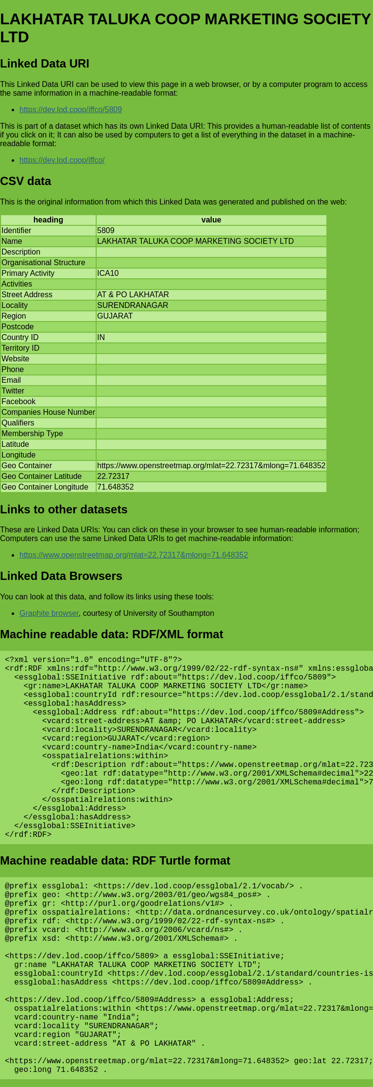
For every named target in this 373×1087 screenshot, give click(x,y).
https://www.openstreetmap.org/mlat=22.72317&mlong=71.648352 (133, 555)
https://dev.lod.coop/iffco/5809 (70, 109)
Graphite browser (49, 613)
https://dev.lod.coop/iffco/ (62, 160)
